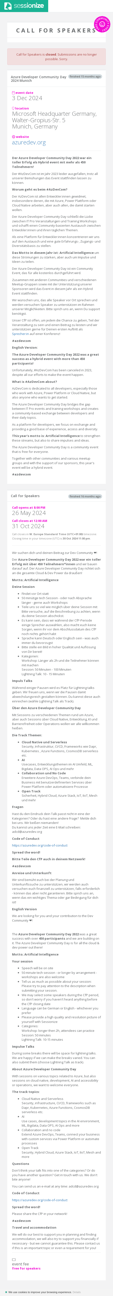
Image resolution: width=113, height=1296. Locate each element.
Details (77, 1292)
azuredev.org (29, 142)
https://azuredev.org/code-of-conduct (39, 845)
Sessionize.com (24, 6)
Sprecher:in (20, 334)
